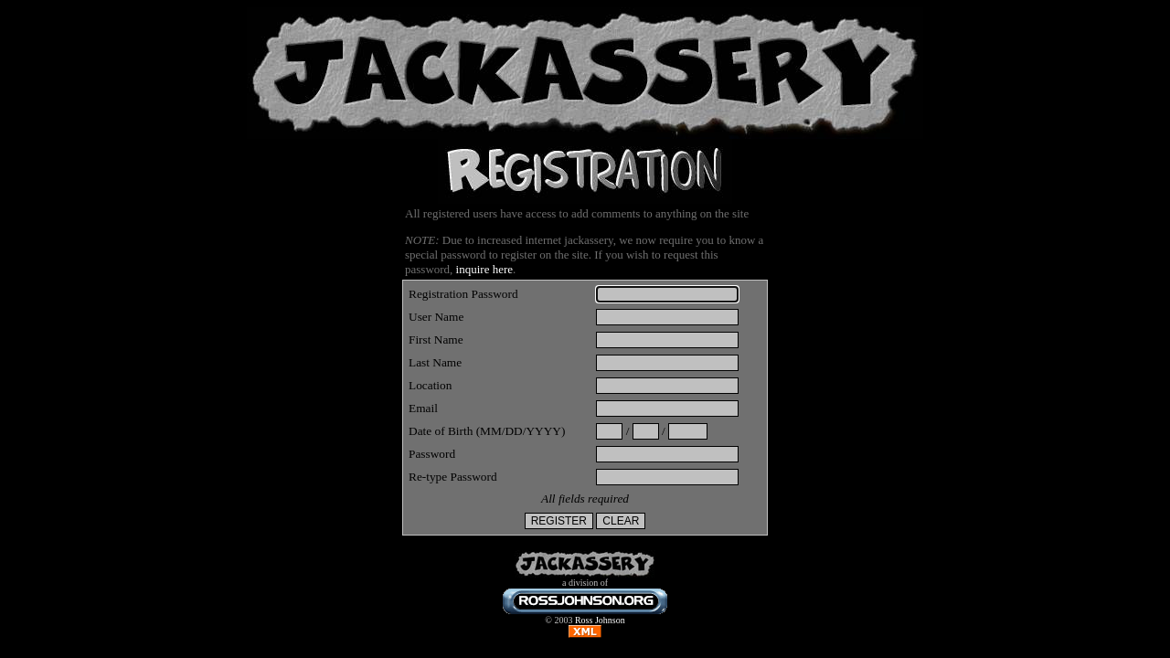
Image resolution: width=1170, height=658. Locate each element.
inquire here (484, 269)
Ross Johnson (600, 620)
